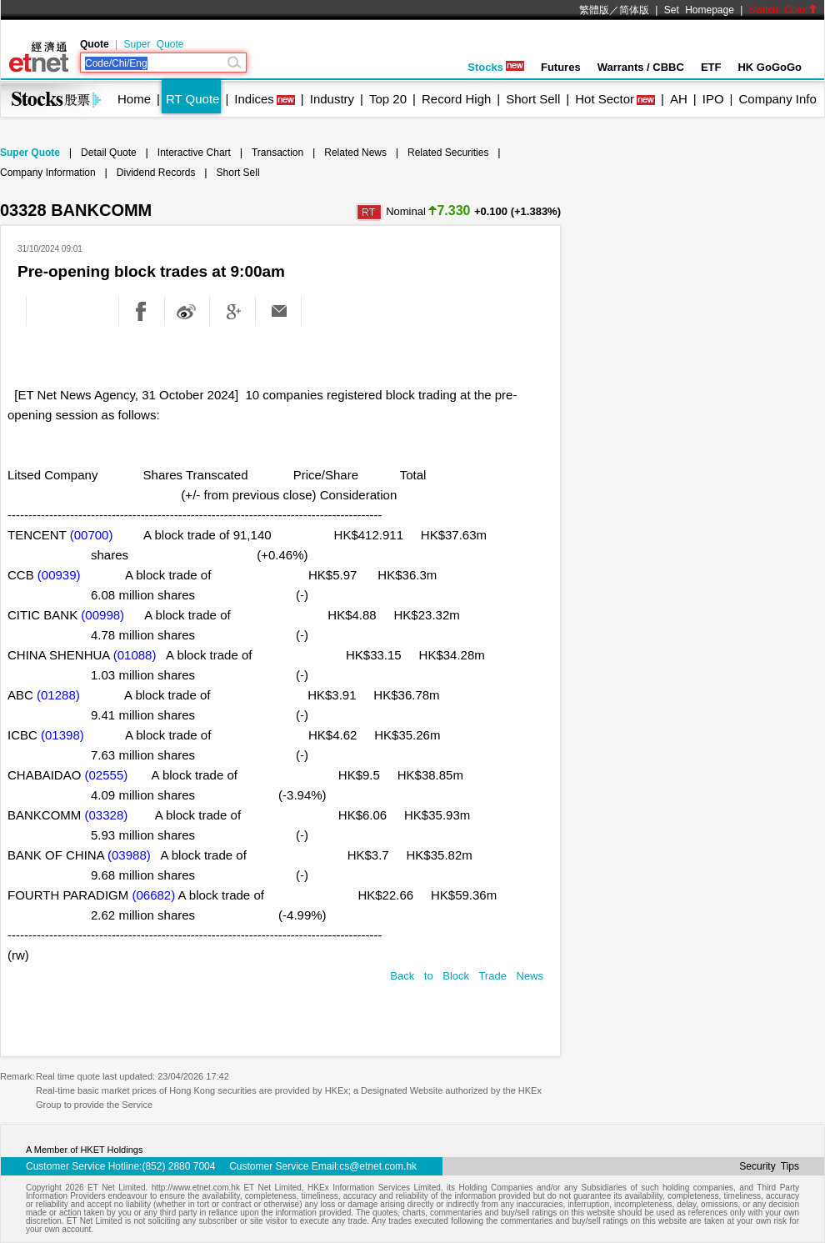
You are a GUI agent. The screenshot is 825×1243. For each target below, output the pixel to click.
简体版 (634, 10)
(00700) (91, 535)
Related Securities (448, 152)
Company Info (777, 99)
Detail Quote (109, 152)
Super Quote (153, 44)
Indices (254, 99)
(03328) (106, 815)
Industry (332, 99)
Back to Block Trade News (466, 976)
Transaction (277, 152)
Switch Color (783, 10)
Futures (561, 67)
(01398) (62, 735)
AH (679, 99)
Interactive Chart (194, 152)
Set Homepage (699, 10)
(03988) (129, 855)
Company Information (48, 172)
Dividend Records (156, 172)
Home (134, 99)
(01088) (135, 655)
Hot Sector (604, 99)
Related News (355, 152)
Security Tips (769, 1166)
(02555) (106, 775)
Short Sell (533, 99)
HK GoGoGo (770, 67)
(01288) (58, 695)
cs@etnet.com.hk (378, 1166)
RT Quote (192, 99)
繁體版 (594, 10)
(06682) (153, 895)
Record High (456, 99)
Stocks (496, 67)
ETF (711, 67)
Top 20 (388, 99)
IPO (713, 99)
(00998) (102, 615)
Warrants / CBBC (641, 67)
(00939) (59, 575)
